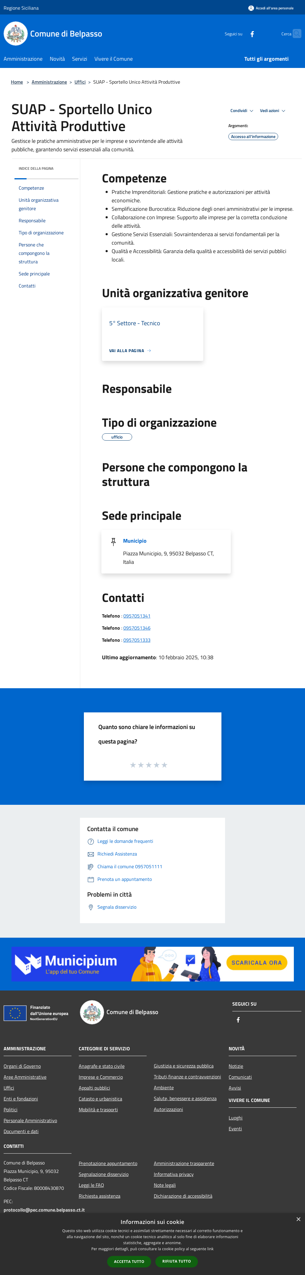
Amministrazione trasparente (184, 1163)
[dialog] (152, 1244)
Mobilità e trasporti (98, 1109)
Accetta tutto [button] (129, 1261)
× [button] (298, 1219)
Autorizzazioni (168, 1109)
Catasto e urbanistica (100, 1098)
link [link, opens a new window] (210, 1248)
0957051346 (137, 627)
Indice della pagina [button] (36, 168)
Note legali (165, 1185)
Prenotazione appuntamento (108, 1163)
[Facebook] (240, 33)
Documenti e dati (21, 1131)
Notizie (236, 1066)
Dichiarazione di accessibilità (183, 1196)
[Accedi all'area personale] (270, 8)
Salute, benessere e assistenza (185, 1098)
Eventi (235, 1128)
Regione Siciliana (21, 7)
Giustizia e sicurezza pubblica (184, 1065)
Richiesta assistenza (99, 1196)
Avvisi (235, 1087)
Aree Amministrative (25, 1077)
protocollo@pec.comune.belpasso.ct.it (44, 1209)
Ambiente (164, 1087)
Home (17, 81)
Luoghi (236, 1117)
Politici (10, 1109)
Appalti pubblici (94, 1087)
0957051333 (137, 640)
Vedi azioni (273, 110)
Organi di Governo (22, 1066)
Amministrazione (49, 81)
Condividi (242, 110)
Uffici (80, 81)
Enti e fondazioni (21, 1098)
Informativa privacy (174, 1174)
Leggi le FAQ (91, 1185)
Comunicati (240, 1077)
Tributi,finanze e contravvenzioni (187, 1076)
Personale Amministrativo (30, 1120)
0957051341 (137, 615)
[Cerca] (294, 33)
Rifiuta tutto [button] (176, 1261)
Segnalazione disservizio (104, 1174)
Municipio (135, 541)
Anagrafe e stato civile (102, 1066)
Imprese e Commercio (101, 1077)
